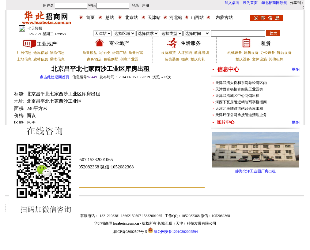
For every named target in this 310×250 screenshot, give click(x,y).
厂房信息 (24, 52)
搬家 (185, 59)
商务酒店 (94, 59)
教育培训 (201, 52)
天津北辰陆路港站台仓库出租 (239, 108)
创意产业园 (129, 59)
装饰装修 (172, 59)
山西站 (197, 17)
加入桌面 (232, 3)
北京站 (131, 17)
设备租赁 (168, 52)
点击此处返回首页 (54, 77)
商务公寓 (135, 52)
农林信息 (40, 59)
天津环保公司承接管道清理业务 (241, 115)
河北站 (175, 17)
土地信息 (24, 59)
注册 (145, 5)
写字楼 (104, 52)
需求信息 (57, 59)
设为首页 (250, 3)
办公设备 (267, 52)
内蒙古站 (224, 17)
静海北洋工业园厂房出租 (255, 171)
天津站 (154, 17)
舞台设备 (284, 52)
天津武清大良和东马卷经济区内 (241, 83)
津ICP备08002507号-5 (129, 232)
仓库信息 (40, 52)
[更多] (296, 69)
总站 (109, 17)
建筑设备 (251, 52)
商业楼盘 (89, 52)
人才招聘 (185, 52)
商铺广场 (119, 52)
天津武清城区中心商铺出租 (237, 96)
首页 (90, 17)
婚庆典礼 (198, 59)
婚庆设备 (243, 59)
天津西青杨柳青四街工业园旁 (239, 89)
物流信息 (57, 52)
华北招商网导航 (274, 3)
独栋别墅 (111, 59)
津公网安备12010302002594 (176, 232)
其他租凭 (276, 59)
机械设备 (234, 52)
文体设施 (259, 59)
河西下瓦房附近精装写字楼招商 (241, 102)
